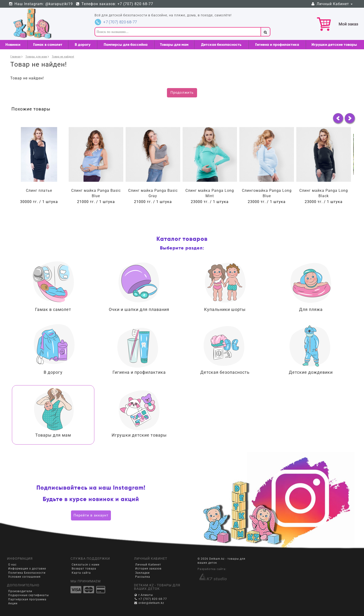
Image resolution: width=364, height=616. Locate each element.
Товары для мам (174, 44)
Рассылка (142, 576)
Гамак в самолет (47, 44)
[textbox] (178, 31)
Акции (13, 603)
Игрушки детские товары (334, 44)
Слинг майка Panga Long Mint (209, 193)
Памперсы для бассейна (126, 44)
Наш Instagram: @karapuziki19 (40, 4)
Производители (20, 591)
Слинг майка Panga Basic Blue (96, 193)
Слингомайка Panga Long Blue (267, 193)
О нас (12, 564)
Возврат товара (84, 568)
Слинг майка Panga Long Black (323, 193)
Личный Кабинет (332, 4)
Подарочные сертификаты (28, 595)
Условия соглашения (24, 576)
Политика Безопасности (27, 572)
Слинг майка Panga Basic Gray (153, 193)
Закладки (142, 572)
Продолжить (182, 92)
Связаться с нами (85, 564)
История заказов (148, 568)
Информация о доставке (27, 568)
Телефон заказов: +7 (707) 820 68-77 (114, 4)
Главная (15, 56)
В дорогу (82, 44)
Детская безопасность (221, 44)
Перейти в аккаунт (91, 515)
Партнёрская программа (27, 599)
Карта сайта (81, 572)
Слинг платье (39, 190)
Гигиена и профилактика (277, 44)
